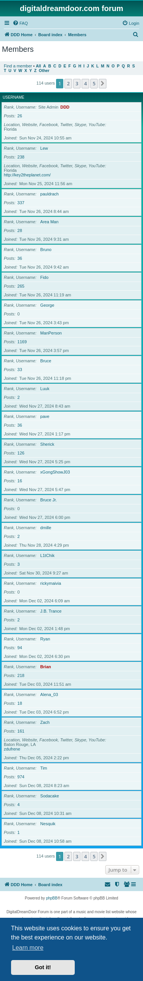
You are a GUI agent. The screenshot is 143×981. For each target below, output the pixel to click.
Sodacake (49, 796)
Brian (45, 666)
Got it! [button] (43, 967)
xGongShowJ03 (55, 472)
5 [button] (94, 83)
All (38, 66)
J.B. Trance (51, 611)
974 (21, 777)
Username (13, 97)
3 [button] (77, 83)
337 (21, 202)
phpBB (52, 898)
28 (20, 230)
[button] (102, 83)
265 (21, 286)
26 (20, 116)
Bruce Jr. (48, 500)
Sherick (47, 444)
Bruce (45, 360)
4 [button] (85, 83)
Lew (44, 148)
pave (45, 416)
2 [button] (68, 83)
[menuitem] (20, 23)
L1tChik (47, 555)
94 (20, 647)
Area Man (49, 221)
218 (21, 675)
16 (20, 480)
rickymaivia (50, 583)
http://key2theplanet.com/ (27, 175)
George (47, 305)
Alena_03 (49, 694)
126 (21, 453)
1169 (22, 341)
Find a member (18, 66)
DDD (64, 107)
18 (20, 703)
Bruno (45, 249)
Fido (44, 277)
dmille (45, 527)
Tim (43, 768)
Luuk (45, 388)
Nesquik (48, 823)
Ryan (45, 639)
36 (20, 258)
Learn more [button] (27, 947)
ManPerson (51, 333)
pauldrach (49, 194)
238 (21, 157)
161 (21, 731)
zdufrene (12, 749)
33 (20, 369)
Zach (45, 722)
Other (44, 71)
